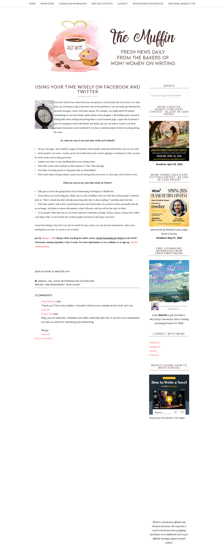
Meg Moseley (48, 301)
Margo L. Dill (48, 238)
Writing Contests (102, 3)
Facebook (154, 342)
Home (32, 3)
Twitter (153, 350)
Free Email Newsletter (181, 3)
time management (55, 284)
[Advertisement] (169, 470)
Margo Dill (47, 313)
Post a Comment (44, 338)
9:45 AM (45, 334)
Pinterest (154, 355)
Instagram (154, 346)
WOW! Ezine (47, 3)
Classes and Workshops (73, 3)
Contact (123, 3)
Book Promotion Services (148, 3)
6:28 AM (45, 309)
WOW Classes (73, 284)
